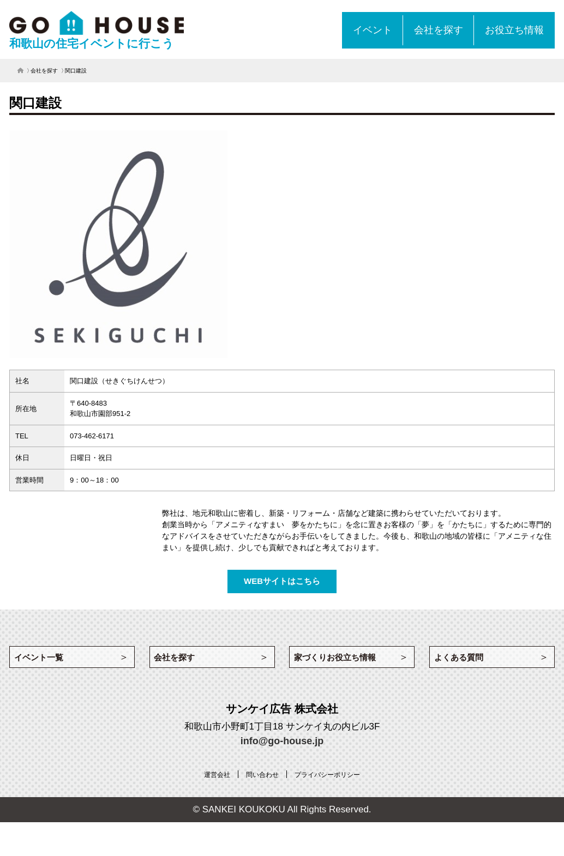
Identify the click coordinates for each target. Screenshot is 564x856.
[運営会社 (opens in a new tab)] (209, 778)
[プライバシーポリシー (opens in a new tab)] (332, 778)
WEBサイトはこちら (282, 581)
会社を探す (44, 71)
